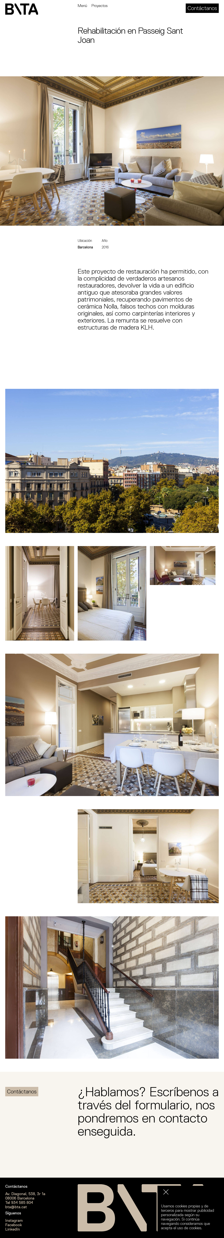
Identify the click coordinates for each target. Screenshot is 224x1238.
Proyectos (99, 5)
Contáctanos (202, 8)
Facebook (13, 1225)
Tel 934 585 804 (19, 1202)
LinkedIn (12, 1229)
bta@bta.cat (16, 1207)
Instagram (14, 1220)
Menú (82, 5)
